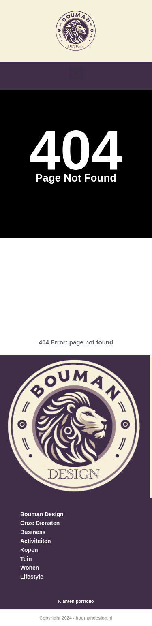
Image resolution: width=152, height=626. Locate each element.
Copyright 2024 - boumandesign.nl (75, 617)
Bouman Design (42, 514)
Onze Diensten (40, 523)
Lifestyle (31, 576)
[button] (76, 72)
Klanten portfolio (76, 601)
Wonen (29, 567)
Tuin (26, 558)
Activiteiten (35, 541)
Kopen (29, 550)
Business (32, 532)
